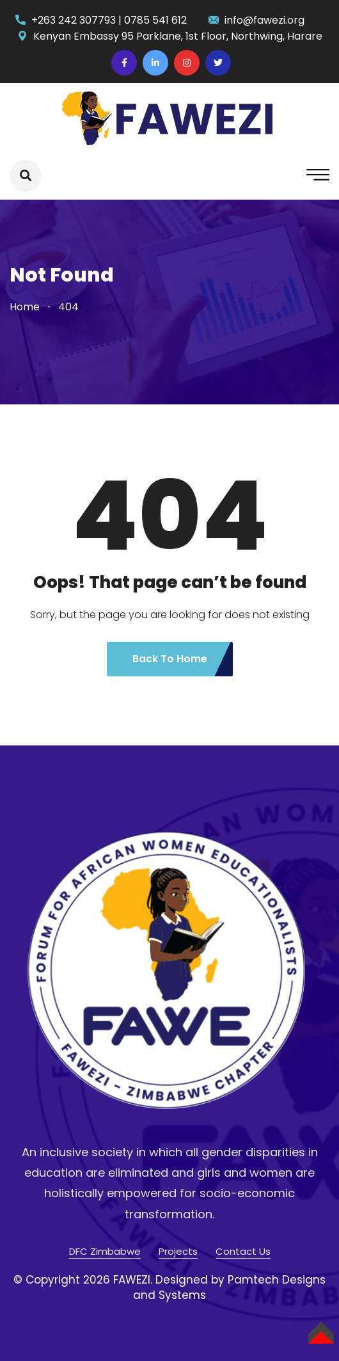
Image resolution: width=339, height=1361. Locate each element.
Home (25, 306)
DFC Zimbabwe (105, 1251)
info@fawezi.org (264, 20)
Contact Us (243, 1251)
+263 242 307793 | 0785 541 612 (109, 20)
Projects (178, 1251)
